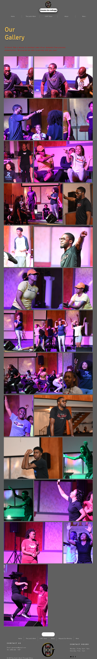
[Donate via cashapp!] (48, 10)
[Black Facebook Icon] (75, 657)
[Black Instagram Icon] (73, 657)
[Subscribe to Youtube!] (48, 634)
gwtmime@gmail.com (19, 647)
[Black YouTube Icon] (71, 657)
